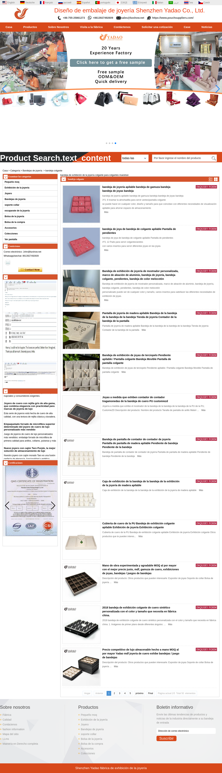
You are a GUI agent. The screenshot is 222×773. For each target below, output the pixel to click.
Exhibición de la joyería (17, 187)
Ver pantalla (11, 239)
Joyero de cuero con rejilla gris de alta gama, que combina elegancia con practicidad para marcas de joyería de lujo (29, 407)
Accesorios (11, 228)
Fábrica (7, 714)
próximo (140, 693)
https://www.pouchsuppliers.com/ (173, 17)
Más (106, 212)
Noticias (206, 27)
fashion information (13, 729)
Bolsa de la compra (15, 222)
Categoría (15, 170)
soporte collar (12, 205)
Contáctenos (122, 27)
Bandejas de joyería (32, 170)
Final (150, 693)
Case (187, 27)
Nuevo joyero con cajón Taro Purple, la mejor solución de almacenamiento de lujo (30, 451)
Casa (9, 27)
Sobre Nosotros (58, 27)
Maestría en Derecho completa (20, 743)
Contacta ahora (30, 269)
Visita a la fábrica (91, 27)
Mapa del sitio (10, 734)
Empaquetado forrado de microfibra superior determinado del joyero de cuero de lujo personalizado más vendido (29, 428)
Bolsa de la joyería (14, 216)
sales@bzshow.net (132, 17)
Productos (30, 27)
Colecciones (11, 233)
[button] (106, 143)
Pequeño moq (12, 182)
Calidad (7, 719)
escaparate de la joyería (17, 210)
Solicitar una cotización (157, 27)
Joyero (8, 193)
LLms (6, 738)
